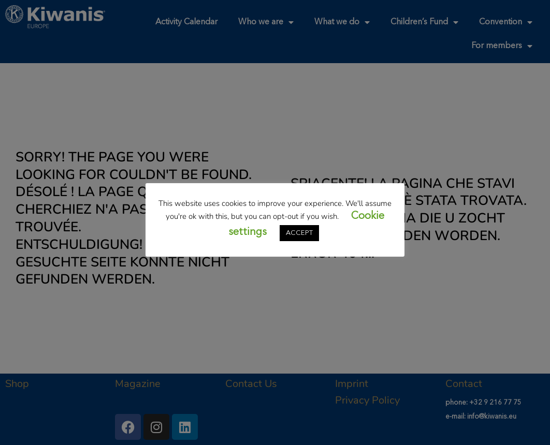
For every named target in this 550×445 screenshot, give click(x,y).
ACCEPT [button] (299, 233)
